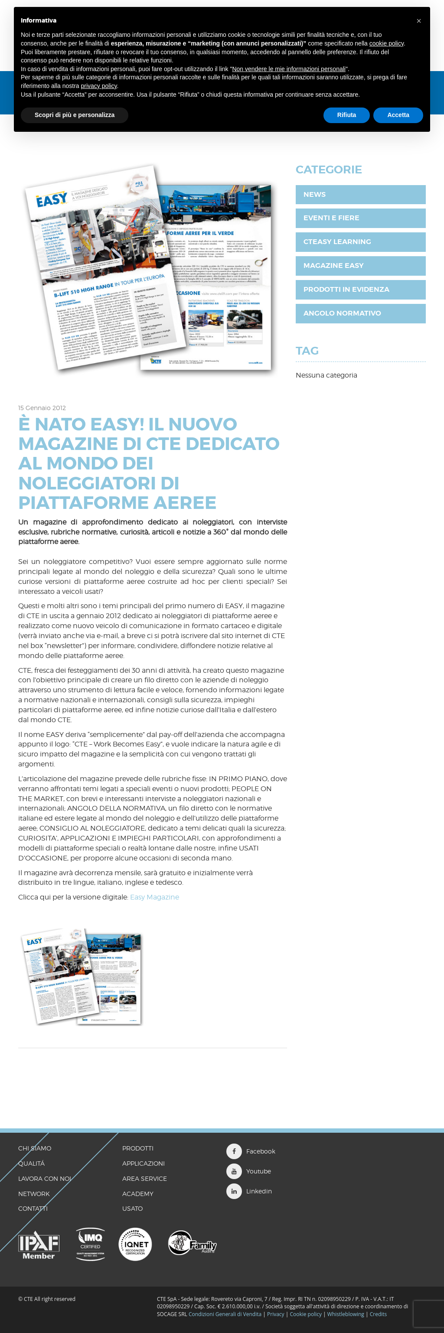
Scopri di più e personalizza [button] (74, 114)
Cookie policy (306, 1314)
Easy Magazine (154, 897)
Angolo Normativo (342, 313)
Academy (137, 1193)
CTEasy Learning (337, 241)
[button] (419, 21)
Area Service (144, 1178)
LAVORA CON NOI (44, 1178)
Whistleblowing (346, 1314)
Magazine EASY (334, 265)
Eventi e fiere (331, 217)
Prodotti (137, 1148)
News (315, 194)
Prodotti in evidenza (346, 289)
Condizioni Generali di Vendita (225, 1314)
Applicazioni (143, 1163)
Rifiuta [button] (346, 114)
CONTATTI (33, 1208)
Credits (378, 1314)
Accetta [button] (398, 114)
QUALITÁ (31, 1163)
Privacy (275, 1314)
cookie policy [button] (386, 43)
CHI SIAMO (34, 1148)
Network (34, 1193)
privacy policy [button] (99, 85)
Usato (132, 1208)
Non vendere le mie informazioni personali (288, 68)
